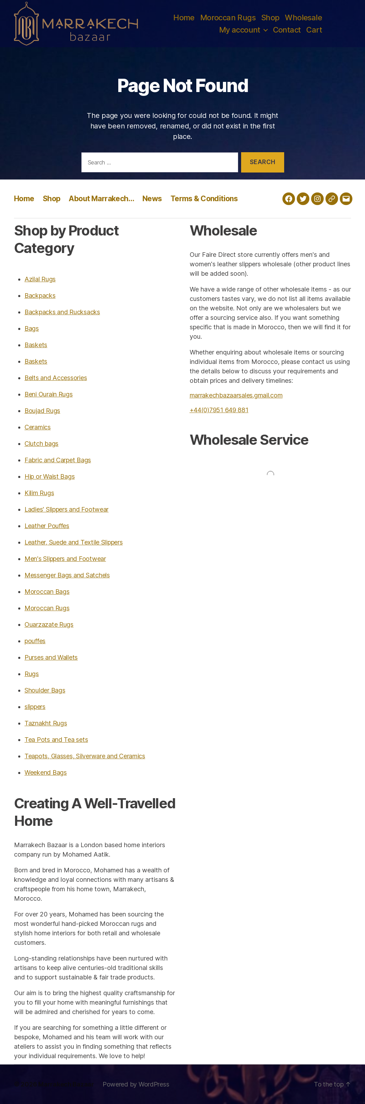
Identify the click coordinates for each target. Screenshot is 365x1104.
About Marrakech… (101, 198)
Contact (287, 29)
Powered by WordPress (136, 1084)
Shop (270, 17)
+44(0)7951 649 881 (219, 410)
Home (184, 17)
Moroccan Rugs (227, 17)
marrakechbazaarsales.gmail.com (236, 395)
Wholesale (303, 17)
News (152, 198)
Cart (314, 29)
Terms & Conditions (204, 198)
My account (239, 29)
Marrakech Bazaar (66, 1084)
